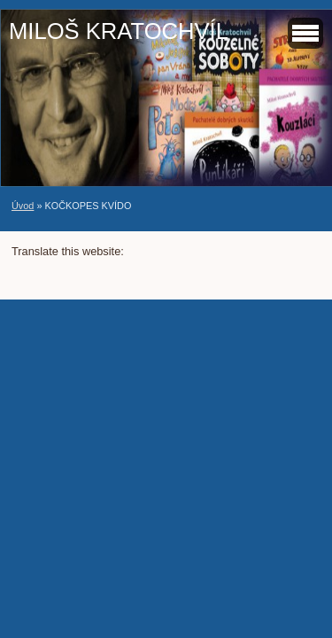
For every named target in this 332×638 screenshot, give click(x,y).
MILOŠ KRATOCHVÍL (118, 31)
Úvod (23, 205)
